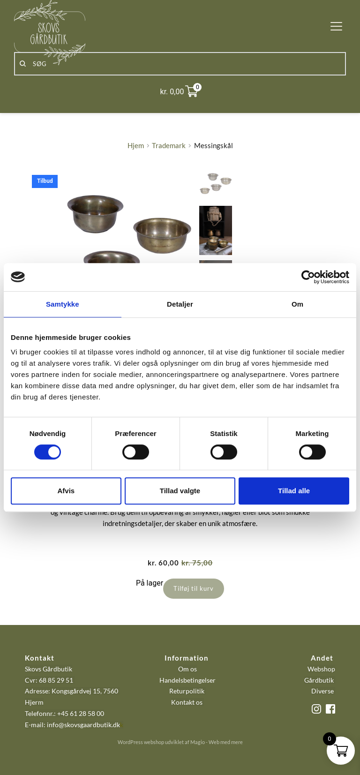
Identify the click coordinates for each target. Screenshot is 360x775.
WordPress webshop (141, 742)
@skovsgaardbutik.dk (89, 725)
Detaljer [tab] (180, 304)
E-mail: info (42, 725)
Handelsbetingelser (187, 680)
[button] (336, 26)
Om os (187, 669)
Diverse (322, 691)
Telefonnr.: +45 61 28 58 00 (64, 713)
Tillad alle (294, 491)
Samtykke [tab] (62, 304)
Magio (197, 742)
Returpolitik (186, 691)
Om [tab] (297, 304)
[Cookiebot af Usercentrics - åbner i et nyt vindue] (308, 277)
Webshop (321, 669)
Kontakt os (187, 702)
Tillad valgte (180, 491)
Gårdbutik (319, 680)
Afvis (66, 491)
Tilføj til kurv (193, 588)
